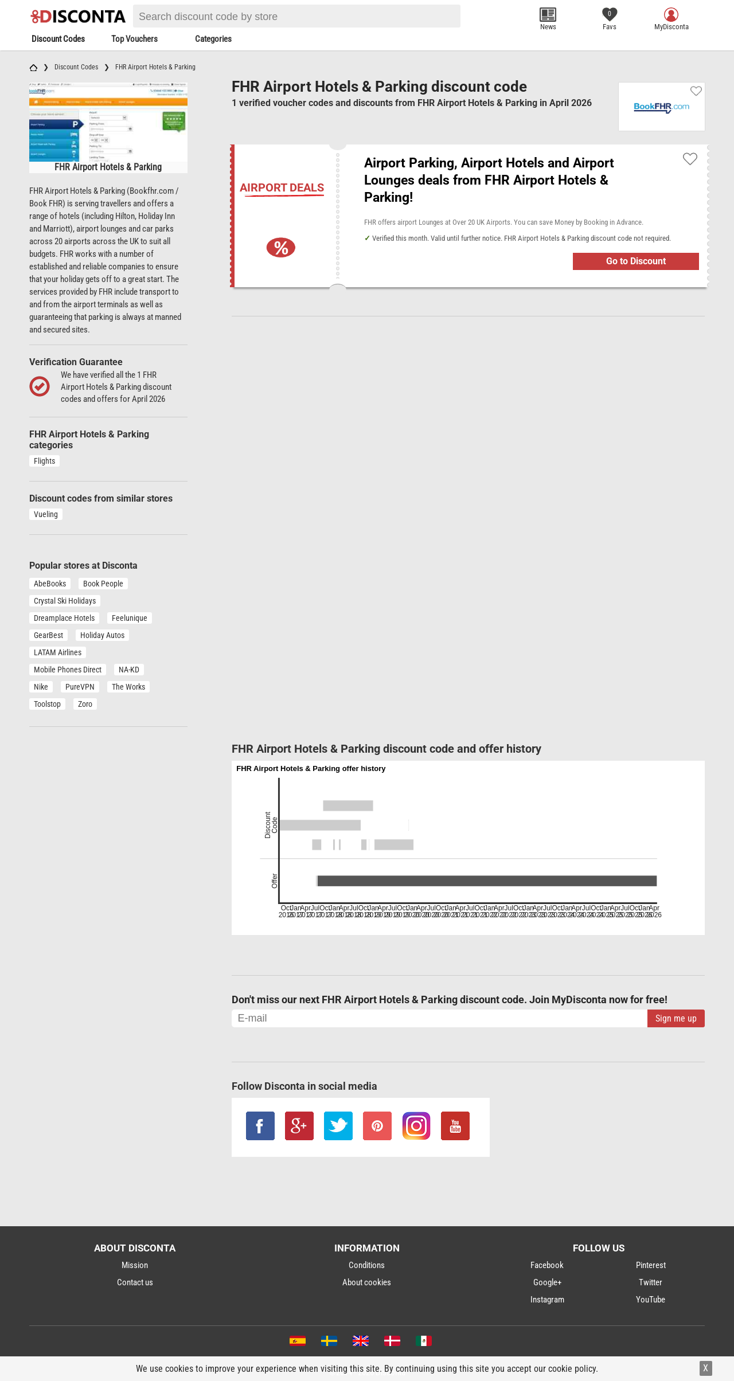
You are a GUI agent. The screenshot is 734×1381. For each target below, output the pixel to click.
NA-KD (129, 669)
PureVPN (80, 686)
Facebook (547, 1265)
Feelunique (129, 618)
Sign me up (676, 1018)
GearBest (48, 635)
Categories (213, 39)
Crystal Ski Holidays (65, 600)
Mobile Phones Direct (67, 669)
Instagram (547, 1299)
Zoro (85, 704)
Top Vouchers (134, 39)
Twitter (650, 1282)
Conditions (367, 1265)
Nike (41, 686)
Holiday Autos (102, 635)
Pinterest (651, 1265)
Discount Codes (58, 39)
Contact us (135, 1282)
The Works (128, 686)
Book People (103, 583)
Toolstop (47, 704)
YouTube (650, 1299)
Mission (135, 1265)
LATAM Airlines (57, 652)
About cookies (366, 1282)
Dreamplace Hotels (64, 618)
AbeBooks (50, 583)
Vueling (46, 514)
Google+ (547, 1282)
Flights (44, 460)
